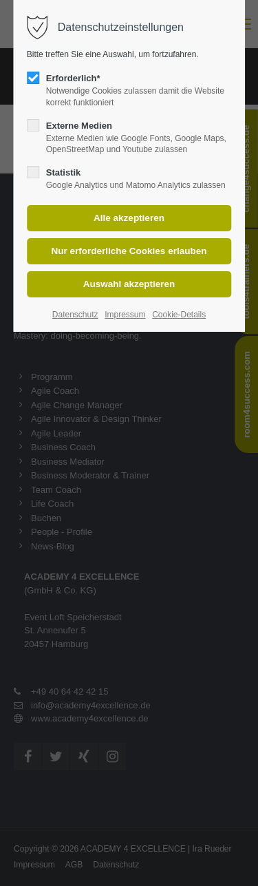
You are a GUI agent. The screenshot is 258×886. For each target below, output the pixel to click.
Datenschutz (75, 314)
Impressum (125, 314)
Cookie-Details (179, 314)
